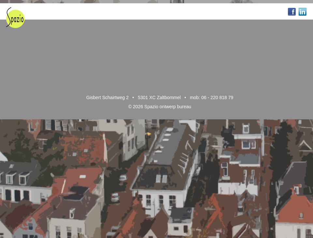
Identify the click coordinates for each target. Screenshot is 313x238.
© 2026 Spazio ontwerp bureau (159, 106)
